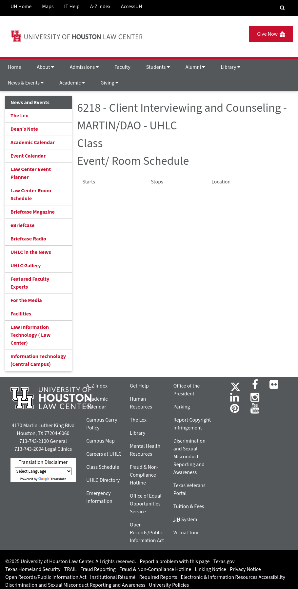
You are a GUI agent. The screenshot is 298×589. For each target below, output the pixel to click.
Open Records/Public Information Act (147, 532)
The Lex (19, 115)
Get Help (139, 386)
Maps (47, 6)
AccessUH (131, 6)
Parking (181, 406)
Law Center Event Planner (30, 173)
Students (158, 67)
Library (230, 67)
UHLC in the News (30, 252)
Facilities (20, 313)
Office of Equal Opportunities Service (145, 503)
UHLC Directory (103, 480)
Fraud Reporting (98, 569)
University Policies (169, 585)
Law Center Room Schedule (30, 194)
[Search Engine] (282, 8)
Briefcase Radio (28, 238)
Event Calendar (28, 156)
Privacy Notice (245, 569)
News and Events (30, 102)
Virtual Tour (186, 532)
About (45, 67)
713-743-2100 (34, 441)
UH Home (20, 6)
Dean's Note (24, 129)
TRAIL (70, 569)
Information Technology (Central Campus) (38, 360)
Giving (109, 82)
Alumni (195, 67)
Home (14, 67)
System (185, 519)
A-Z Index (100, 6)
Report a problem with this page (174, 561)
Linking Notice (210, 569)
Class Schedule (102, 467)
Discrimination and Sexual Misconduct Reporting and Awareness (189, 456)
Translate (52, 479)
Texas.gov (224, 561)
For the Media (26, 300)
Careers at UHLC (104, 454)
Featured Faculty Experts (29, 283)
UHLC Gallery (25, 265)
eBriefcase (22, 225)
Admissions (84, 67)
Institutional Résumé (112, 577)
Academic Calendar (32, 142)
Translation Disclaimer (43, 462)
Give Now (271, 34)
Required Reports (158, 577)
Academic (72, 82)
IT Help (72, 6)
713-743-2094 (29, 449)
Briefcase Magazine (32, 212)
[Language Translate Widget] (43, 471)
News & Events (26, 82)
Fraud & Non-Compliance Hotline (144, 475)
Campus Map (100, 441)
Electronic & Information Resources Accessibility (233, 577)
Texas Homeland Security (32, 569)
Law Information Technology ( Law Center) (30, 335)
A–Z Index (97, 386)
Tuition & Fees (188, 506)
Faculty (122, 67)
